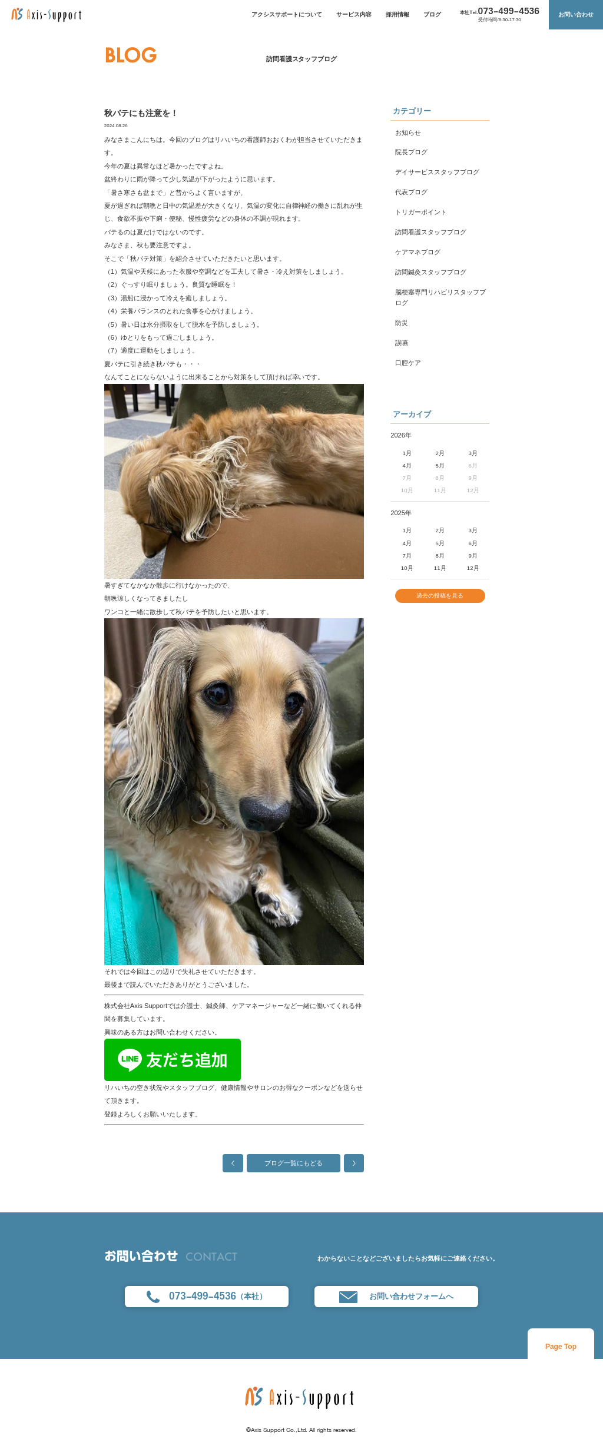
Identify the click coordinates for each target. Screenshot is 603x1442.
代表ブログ (411, 191)
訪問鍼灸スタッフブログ (430, 272)
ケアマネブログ (417, 252)
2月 (440, 453)
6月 (473, 543)
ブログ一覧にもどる (293, 1162)
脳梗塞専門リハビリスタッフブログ (440, 297)
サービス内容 (354, 14)
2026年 (401, 435)
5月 (440, 465)
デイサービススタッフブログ (437, 171)
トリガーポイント (421, 212)
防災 (401, 322)
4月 (407, 465)
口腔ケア (408, 362)
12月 (473, 568)
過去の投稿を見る (440, 596)
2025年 (401, 512)
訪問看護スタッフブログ (301, 58)
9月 (473, 555)
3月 (473, 453)
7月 (407, 555)
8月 (440, 555)
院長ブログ (411, 151)
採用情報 (397, 14)
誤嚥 (401, 342)
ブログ (432, 14)
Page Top (561, 1346)
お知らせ (408, 132)
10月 (407, 568)
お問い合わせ (576, 14)
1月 (407, 453)
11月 (440, 568)
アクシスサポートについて (286, 14)
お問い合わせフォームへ (396, 1297)
